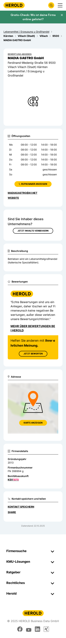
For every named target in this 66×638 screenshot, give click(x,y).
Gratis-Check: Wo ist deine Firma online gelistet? (33, 17)
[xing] (46, 629)
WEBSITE (13, 197)
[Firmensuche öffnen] (51, 5)
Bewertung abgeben (20, 54)
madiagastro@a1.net (22, 192)
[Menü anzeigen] (60, 5)
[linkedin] (37, 629)
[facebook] (20, 629)
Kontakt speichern (21, 506)
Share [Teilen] (12, 512)
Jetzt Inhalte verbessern (33, 230)
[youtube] (28, 629)
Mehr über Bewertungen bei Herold (33, 328)
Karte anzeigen (33, 422)
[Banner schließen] (62, 15)
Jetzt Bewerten (33, 353)
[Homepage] (14, 5)
